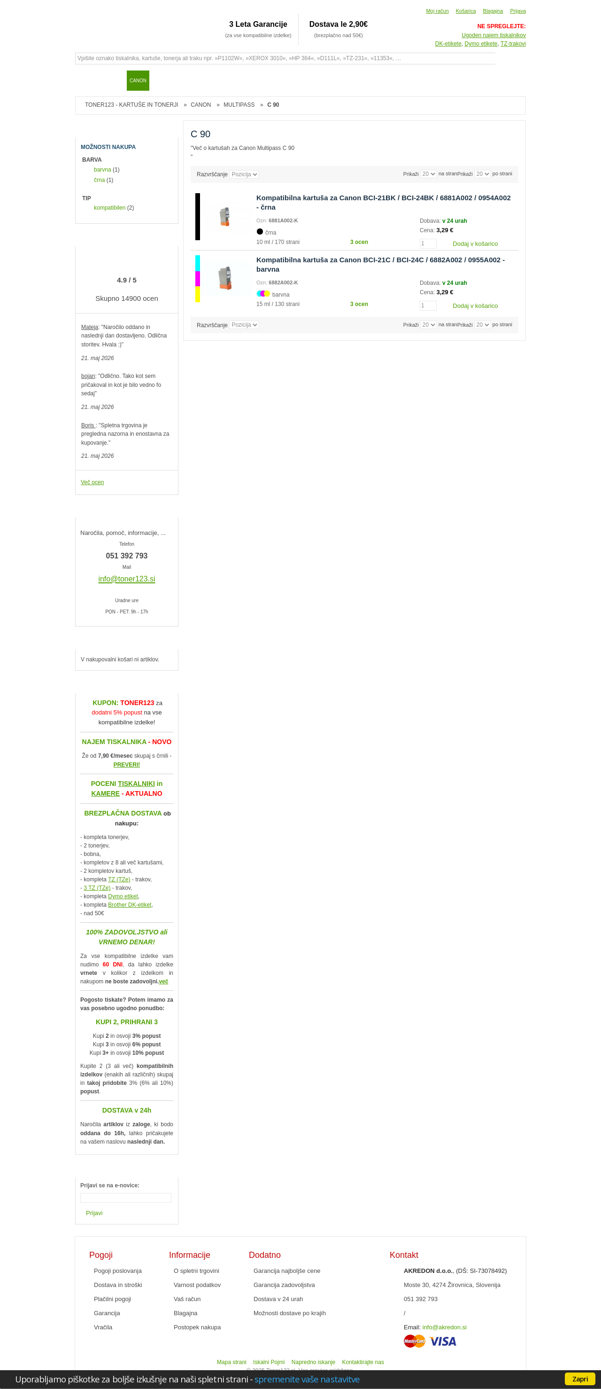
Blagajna (493, 11)
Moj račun (437, 11)
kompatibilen (109, 207)
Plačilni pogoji (112, 1299)
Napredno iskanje (313, 1362)
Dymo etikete (481, 43)
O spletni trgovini (196, 1270)
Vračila (103, 1327)
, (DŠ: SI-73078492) (455, 1270)
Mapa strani (232, 1362)
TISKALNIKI (136, 783)
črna (99, 180)
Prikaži (465, 174)
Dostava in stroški (118, 1284)
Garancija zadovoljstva (284, 1284)
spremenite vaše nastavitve (307, 1379)
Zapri (580, 1378)
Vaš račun (187, 1299)
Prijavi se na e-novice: (109, 1185)
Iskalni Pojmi (269, 1362)
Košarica (466, 11)
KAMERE (105, 793)
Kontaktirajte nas (363, 1362)
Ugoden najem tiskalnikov (494, 35)
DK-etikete (448, 43)
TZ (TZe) (119, 879)
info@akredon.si (445, 1327)
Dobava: (431, 221)
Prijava (518, 11)
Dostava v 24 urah (278, 1299)
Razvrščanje (212, 174)
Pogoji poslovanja (118, 1270)
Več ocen (92, 482)
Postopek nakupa (197, 1327)
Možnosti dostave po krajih (290, 1313)
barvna (102, 169)
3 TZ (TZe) (97, 888)
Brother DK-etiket (129, 905)
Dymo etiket (123, 896)
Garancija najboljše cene (287, 1270)
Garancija (107, 1313)
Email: (412, 1327)
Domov (86, 80)
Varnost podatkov (197, 1284)
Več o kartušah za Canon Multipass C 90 (243, 148)
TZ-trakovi (513, 43)
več (163, 981)
